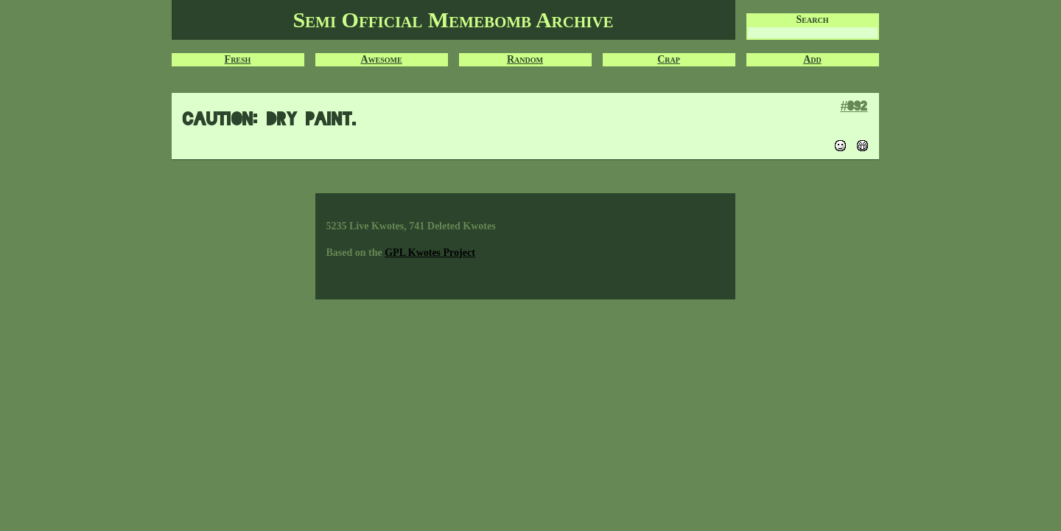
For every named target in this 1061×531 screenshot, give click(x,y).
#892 (853, 106)
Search (812, 19)
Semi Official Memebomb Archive (453, 19)
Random (525, 59)
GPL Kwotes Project (430, 252)
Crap (668, 59)
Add (812, 59)
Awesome (381, 59)
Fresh (238, 59)
